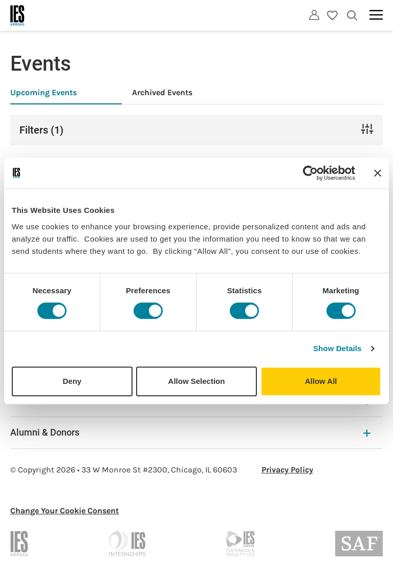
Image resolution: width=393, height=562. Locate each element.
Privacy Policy (287, 469)
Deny (71, 381)
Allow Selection (196, 381)
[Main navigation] (376, 14)
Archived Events (162, 92)
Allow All (321, 381)
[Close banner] (377, 173)
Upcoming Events (43, 92)
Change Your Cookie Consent (64, 510)
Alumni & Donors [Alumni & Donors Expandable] (190, 432)
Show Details (337, 348)
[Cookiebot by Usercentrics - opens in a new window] (310, 173)
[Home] (18, 15)
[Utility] (314, 15)
